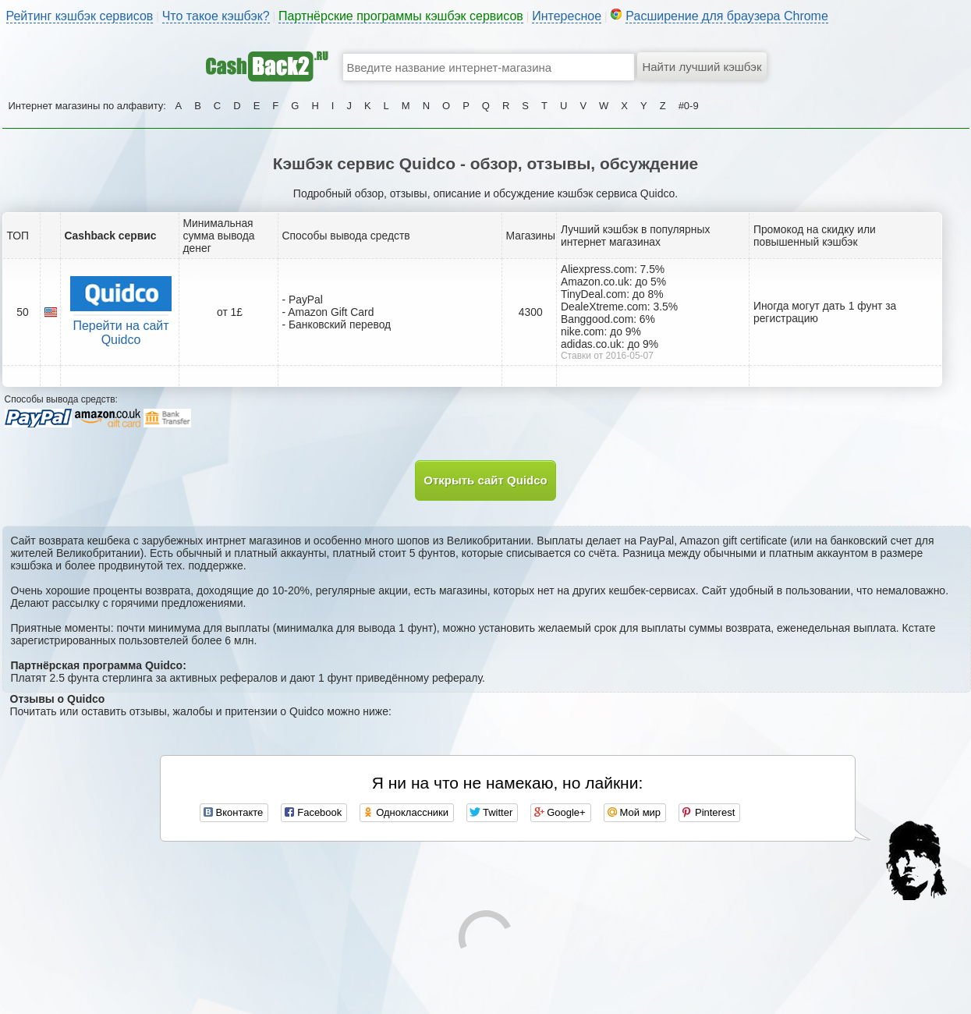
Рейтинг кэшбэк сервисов (80, 16)
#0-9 (689, 106)
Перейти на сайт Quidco (120, 332)
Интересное (566, 16)
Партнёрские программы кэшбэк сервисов (400, 16)
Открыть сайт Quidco (485, 480)
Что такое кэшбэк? (216, 16)
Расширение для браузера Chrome (726, 16)
